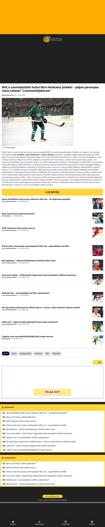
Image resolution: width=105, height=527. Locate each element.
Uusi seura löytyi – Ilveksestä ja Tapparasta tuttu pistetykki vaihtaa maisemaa (39, 275)
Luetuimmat (10, 457)
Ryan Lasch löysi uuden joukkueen (18, 213)
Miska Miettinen (8, 95)
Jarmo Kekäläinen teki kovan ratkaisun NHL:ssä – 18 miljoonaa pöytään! (36, 199)
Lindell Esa (38, 353)
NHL (47, 353)
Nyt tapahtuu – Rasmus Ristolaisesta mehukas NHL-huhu (29, 260)
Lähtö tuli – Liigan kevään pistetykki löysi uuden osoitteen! (30, 322)
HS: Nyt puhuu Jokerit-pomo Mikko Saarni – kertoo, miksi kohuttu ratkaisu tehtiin (41, 307)
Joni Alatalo (6, 216)
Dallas (14, 353)
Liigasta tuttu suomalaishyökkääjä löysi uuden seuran (27, 336)
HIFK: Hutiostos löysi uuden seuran (18, 228)
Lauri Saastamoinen (9, 201)
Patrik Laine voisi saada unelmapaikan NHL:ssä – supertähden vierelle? (35, 246)
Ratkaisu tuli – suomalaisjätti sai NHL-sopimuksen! (26, 293)
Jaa (98, 362)
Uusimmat (9, 407)
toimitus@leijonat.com (52, 496)
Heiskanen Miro (25, 353)
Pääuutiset (56, 353)
